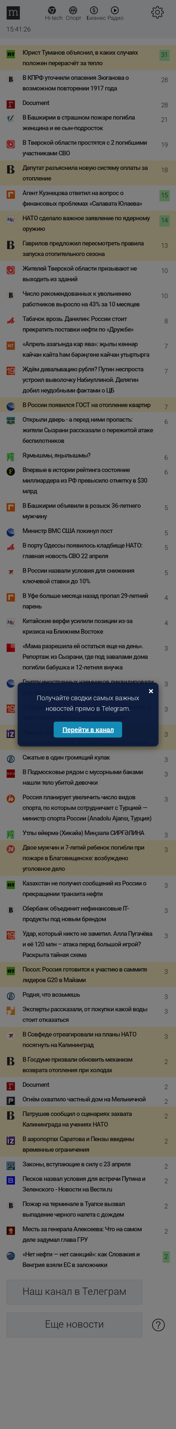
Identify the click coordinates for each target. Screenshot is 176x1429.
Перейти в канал (88, 730)
